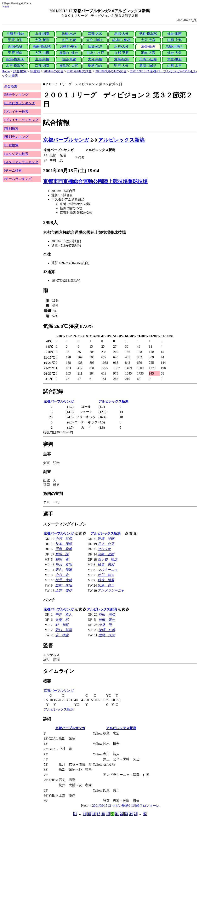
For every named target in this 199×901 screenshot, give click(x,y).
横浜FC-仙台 (68, 53)
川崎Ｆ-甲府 (69, 46)
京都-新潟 (148, 46)
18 (103, 813)
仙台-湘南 (174, 33)
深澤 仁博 (106, 630)
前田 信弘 (106, 614)
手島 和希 (63, 549)
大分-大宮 (148, 40)
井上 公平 (106, 544)
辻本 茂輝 (63, 544)
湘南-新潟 (121, 59)
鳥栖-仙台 (95, 65)
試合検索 (20, 71)
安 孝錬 (62, 635)
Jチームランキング (18, 179)
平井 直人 (63, 614)
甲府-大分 (121, 65)
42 (145, 813)
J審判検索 (11, 128)
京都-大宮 (95, 33)
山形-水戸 (174, 65)
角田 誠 (62, 554)
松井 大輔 (63, 580)
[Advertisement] (80, 849)
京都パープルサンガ (66, 140)
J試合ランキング (16, 94)
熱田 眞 (62, 559)
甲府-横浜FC (148, 33)
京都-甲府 (121, 53)
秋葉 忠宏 (106, 564)
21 (117, 813)
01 (75, 813)
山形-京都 (174, 40)
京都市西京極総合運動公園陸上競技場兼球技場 (95, 181)
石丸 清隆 (63, 569)
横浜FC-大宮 (68, 65)
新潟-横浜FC (15, 59)
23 (126, 813)
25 (135, 813)
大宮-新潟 (42, 40)
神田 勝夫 (106, 619)
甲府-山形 (15, 40)
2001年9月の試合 (79, 71)
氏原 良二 (106, 585)
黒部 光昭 (63, 585)
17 (98, 813)
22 (121, 813)
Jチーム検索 (13, 170)
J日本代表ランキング (19, 103)
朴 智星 (62, 625)
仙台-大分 (174, 53)
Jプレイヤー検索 (16, 111)
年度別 (35, 71)
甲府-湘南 (15, 53)
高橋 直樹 (106, 554)
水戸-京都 (69, 40)
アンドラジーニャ (111, 590)
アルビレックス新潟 (121, 140)
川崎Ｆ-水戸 (95, 53)
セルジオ (104, 549)
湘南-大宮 (148, 53)
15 (89, 813)
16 (94, 813)
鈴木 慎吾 (106, 580)
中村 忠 (62, 575)
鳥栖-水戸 (69, 33)
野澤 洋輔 (106, 538)
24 (131, 813)
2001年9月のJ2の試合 (110, 71)
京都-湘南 (42, 65)
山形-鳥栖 (42, 59)
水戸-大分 (121, 46)
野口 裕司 (63, 630)
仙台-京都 (69, 59)
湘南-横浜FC (42, 46)
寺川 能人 (106, 575)
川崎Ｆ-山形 (148, 59)
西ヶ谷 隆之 (108, 559)
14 (84, 813)
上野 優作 (63, 590)
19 (107, 813)
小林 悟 (105, 625)
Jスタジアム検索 (16, 153)
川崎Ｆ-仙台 (15, 33)
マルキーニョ (108, 569)
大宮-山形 (42, 53)
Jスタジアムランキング (21, 162)
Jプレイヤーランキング (21, 120)
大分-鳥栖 (95, 59)
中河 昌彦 (63, 538)
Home (5, 6)
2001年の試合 (53, 71)
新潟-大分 (121, 33)
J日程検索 (11, 145)
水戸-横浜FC (15, 65)
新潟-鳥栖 (15, 46)
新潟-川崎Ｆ (148, 65)
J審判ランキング (16, 136)
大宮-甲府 (174, 59)
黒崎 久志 (106, 635)
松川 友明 (63, 564)
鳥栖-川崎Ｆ (174, 46)
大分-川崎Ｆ (95, 40)
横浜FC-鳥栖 (121, 40)
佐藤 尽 (62, 619)
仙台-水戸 (95, 46)
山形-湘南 (42, 33)
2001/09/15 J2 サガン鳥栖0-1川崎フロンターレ (125, 805)
